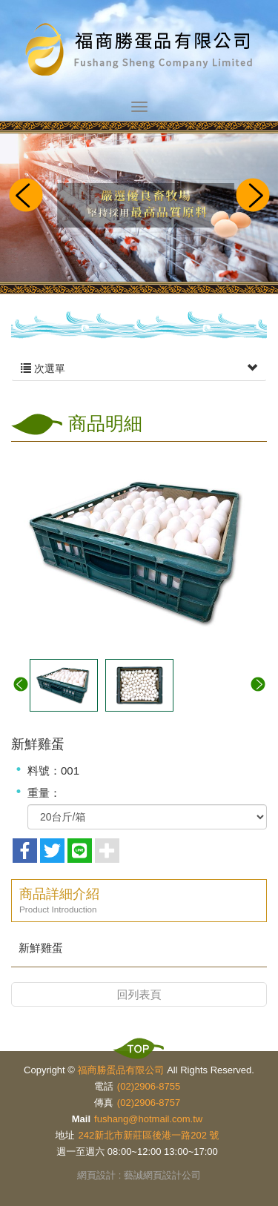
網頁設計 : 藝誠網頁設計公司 (139, 1175)
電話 (103, 1086)
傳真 (103, 1102)
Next (253, 196)
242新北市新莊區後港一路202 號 (149, 1135)
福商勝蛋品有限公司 (139, 50)
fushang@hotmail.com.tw (148, 1118)
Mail (81, 1118)
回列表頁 (139, 994)
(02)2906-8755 (148, 1086)
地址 (65, 1135)
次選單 (139, 368)
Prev (25, 196)
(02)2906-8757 (148, 1102)
